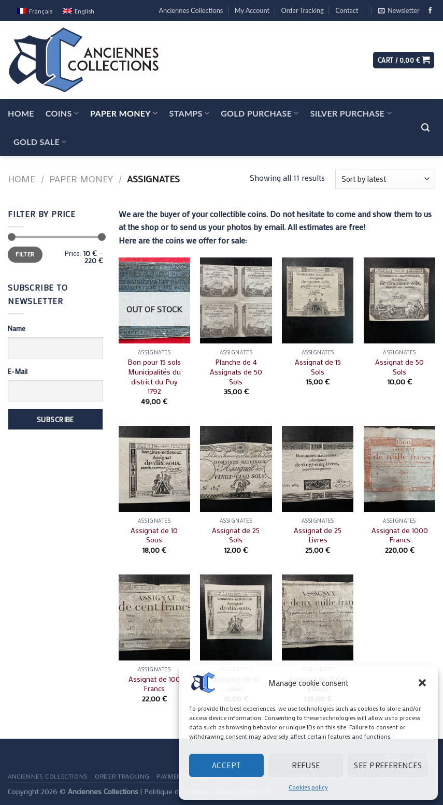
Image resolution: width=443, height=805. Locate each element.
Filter (25, 254)
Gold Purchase (260, 113)
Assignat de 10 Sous (154, 535)
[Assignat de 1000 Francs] (399, 469)
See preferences (388, 765)
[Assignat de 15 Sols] (317, 300)
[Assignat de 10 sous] (235, 617)
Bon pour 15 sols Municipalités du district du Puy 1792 (154, 376)
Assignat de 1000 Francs (399, 535)
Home (21, 113)
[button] (422, 683)
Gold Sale (39, 142)
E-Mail (17, 371)
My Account (252, 10)
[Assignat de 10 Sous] (154, 469)
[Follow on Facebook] (430, 11)
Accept (226, 765)
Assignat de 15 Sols (318, 367)
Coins (62, 113)
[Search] (426, 127)
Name (16, 328)
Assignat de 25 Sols (236, 535)
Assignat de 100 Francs (154, 684)
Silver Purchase (351, 113)
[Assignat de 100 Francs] (154, 617)
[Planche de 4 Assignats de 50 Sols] (235, 300)
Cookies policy (308, 787)
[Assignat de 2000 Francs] (317, 617)
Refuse (306, 765)
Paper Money (124, 113)
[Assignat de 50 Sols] (399, 300)
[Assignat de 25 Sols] (235, 469)
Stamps (189, 113)
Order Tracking (302, 10)
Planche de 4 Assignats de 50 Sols (236, 371)
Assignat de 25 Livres (317, 535)
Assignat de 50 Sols (399, 367)
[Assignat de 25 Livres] (317, 469)
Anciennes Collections (191, 10)
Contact (346, 10)
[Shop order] (385, 179)
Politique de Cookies (177, 791)
